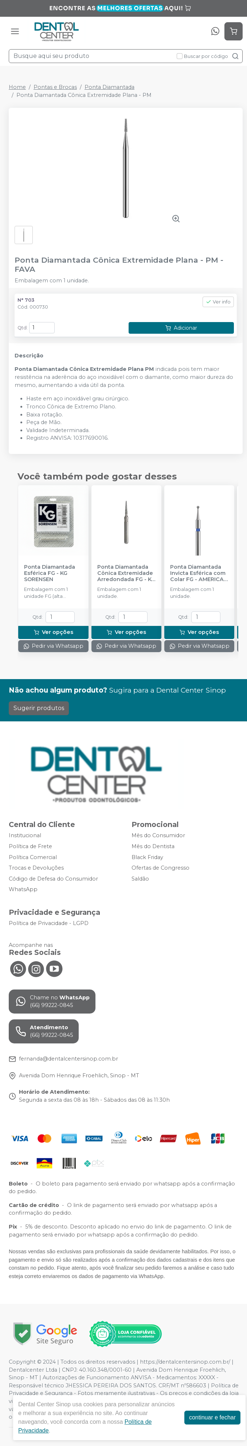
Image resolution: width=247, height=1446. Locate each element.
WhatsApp (23, 889)
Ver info (218, 302)
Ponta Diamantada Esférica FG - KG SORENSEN (49, 573)
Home (17, 87)
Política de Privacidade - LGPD (49, 923)
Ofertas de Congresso (160, 868)
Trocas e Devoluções (36, 868)
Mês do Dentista (153, 846)
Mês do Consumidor (158, 835)
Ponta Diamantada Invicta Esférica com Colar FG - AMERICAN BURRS (199, 573)
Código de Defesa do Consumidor (53, 878)
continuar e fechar (212, 1417)
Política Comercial (33, 857)
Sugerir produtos (38, 708)
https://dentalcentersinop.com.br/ (185, 1362)
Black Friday (147, 857)
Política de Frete (30, 846)
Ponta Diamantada (109, 87)
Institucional (25, 835)
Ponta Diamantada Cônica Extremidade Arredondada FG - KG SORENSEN (126, 573)
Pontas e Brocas (55, 87)
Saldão (140, 878)
